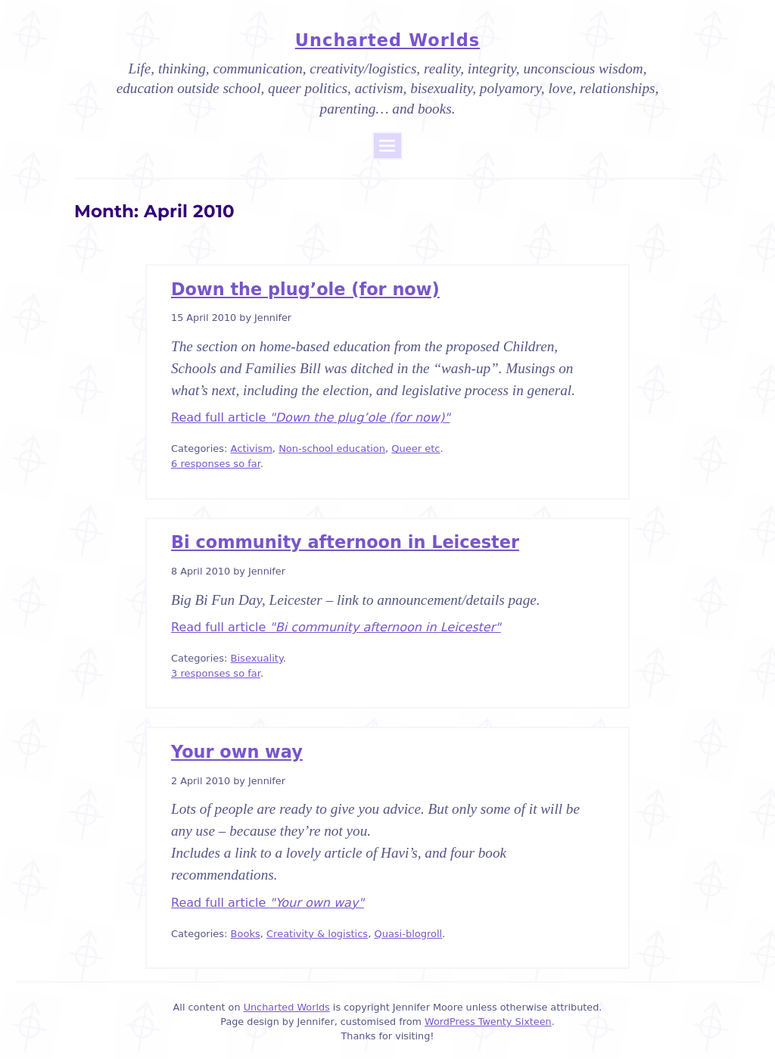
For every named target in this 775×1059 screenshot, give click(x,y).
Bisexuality (257, 658)
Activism (251, 448)
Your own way (237, 752)
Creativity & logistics (317, 933)
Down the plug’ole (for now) (305, 289)
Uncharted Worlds (387, 40)
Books (245, 933)
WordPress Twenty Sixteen (488, 1021)
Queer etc (415, 448)
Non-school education (332, 448)
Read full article (310, 417)
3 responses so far (215, 673)
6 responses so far (215, 463)
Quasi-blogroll (408, 933)
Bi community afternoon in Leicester (345, 542)
